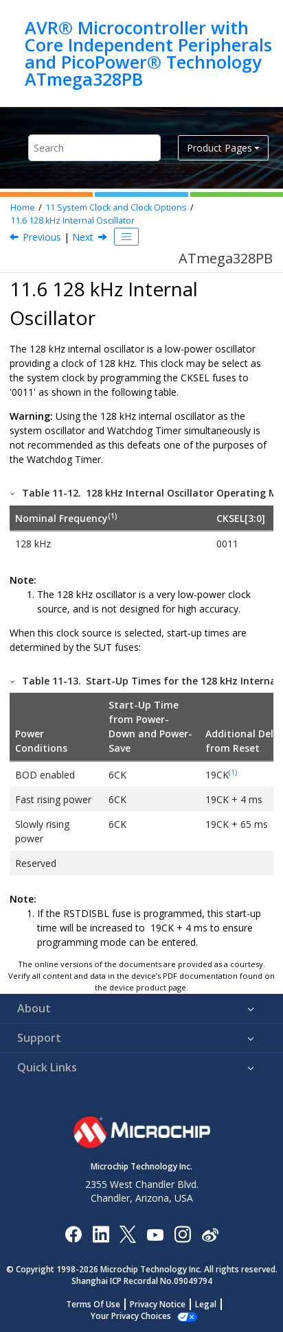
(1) (233, 772)
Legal (205, 1304)
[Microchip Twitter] (128, 1233)
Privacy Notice (157, 1304)
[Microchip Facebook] (73, 1233)
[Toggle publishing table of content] (126, 237)
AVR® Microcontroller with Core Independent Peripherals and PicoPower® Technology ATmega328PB (148, 53)
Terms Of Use (93, 1304)
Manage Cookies (130, 1316)
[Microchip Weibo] (209, 1234)
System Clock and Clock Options (116, 207)
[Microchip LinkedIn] (100, 1233)
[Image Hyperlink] (154, 1234)
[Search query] (94, 147)
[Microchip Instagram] (182, 1233)
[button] (13, 492)
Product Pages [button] (219, 147)
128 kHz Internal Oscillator (72, 220)
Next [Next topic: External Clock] (82, 236)
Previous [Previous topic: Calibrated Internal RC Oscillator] (42, 236)
